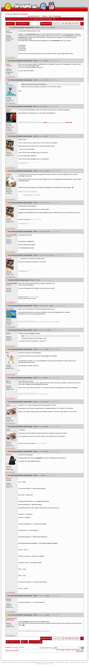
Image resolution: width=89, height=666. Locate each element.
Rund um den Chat (23, 19)
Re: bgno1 (39, 401)
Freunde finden (50, 662)
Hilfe (50, 16)
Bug (31, 19)
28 (76, 23)
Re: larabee (40, 349)
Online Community (79, 662)
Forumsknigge (57, 16)
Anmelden (24, 14)
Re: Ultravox (40, 595)
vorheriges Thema (13, 642)
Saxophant (21, 647)
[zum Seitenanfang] (10, 57)
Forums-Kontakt (60, 649)
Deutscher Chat (6, 662)
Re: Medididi (40, 171)
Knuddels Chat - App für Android (19, 662)
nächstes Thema (35, 642)
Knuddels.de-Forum (11, 19)
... (60, 23)
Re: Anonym (40, 80)
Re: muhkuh (40, 202)
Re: (38, 475)
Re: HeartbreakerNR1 (42, 255)
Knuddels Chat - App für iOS (36, 662)
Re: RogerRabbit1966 (42, 305)
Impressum (46, 663)
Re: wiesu (39, 60)
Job (51, 663)
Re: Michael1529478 (44, 27)
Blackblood (15, 647)
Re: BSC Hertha (41, 330)
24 (63, 23)
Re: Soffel (39, 426)
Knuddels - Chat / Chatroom (73, 649)
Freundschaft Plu (59, 662)
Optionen (10, 23)
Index (24, 642)
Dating (71, 662)
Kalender (44, 16)
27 (73, 23)
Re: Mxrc (39, 377)
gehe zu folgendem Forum (45, 647)
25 (66, 23)
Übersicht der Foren (33, 16)
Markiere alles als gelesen (12, 650)
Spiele (67, 662)
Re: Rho (39, 106)
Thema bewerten (23, 23)
